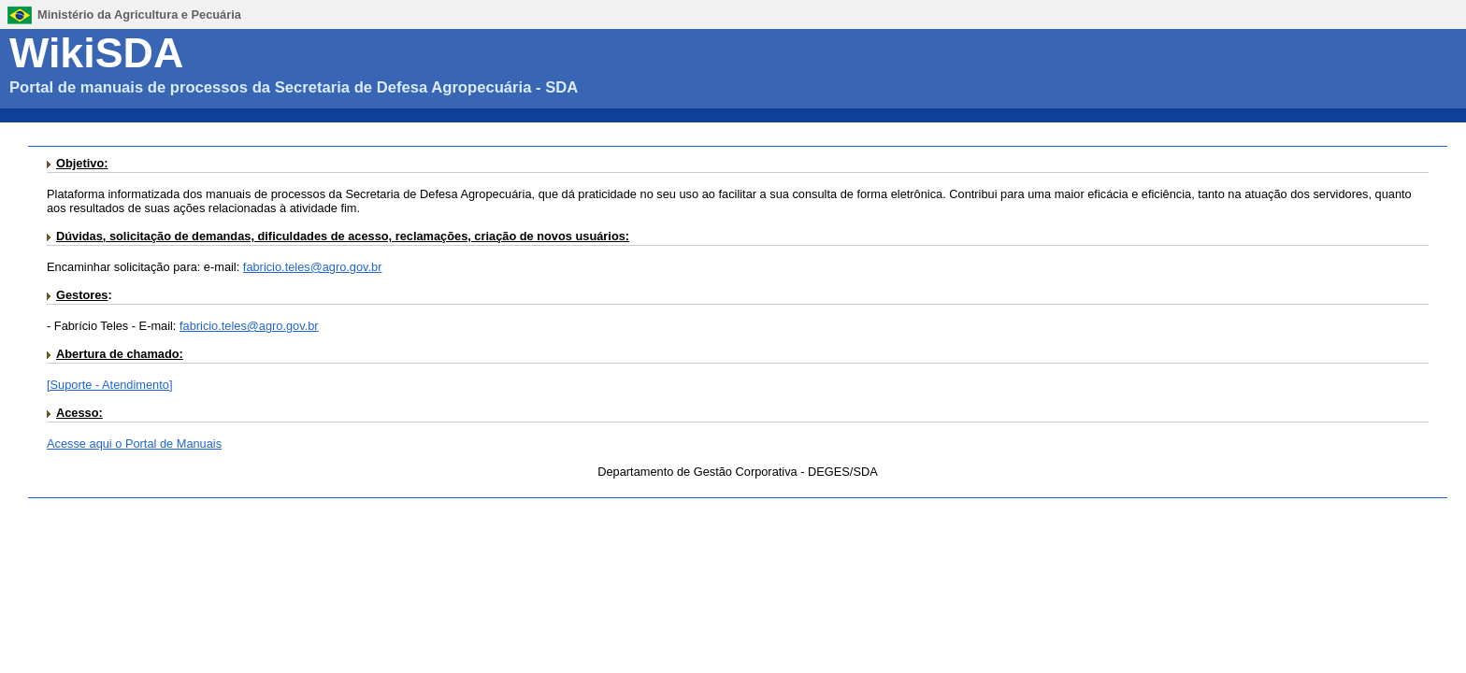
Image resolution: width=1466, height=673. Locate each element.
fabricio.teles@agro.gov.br (312, 267)
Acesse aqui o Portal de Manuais (134, 444)
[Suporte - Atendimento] (109, 385)
